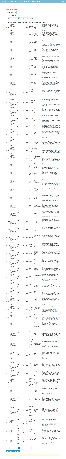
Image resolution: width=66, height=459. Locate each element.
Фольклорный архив (5, 1)
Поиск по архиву (14, 1)
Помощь (33, 1)
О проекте (38, 1)
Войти (62, 1)
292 (30, 18)
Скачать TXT (16, 451)
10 (23, 18)
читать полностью (53, 45)
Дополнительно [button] (27, 1)
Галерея (20, 1)
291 (27, 18)
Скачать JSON (9, 451)
